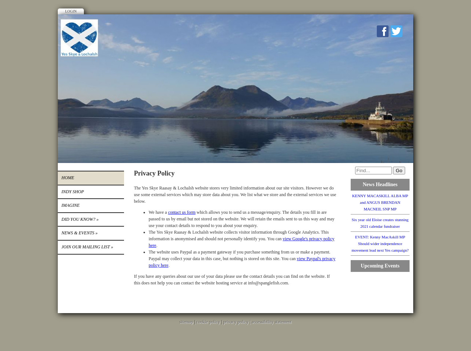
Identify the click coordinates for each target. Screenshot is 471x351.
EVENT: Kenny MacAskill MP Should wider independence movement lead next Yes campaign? (379, 243)
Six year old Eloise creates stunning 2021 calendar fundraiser (380, 222)
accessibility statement (271, 322)
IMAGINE (70, 205)
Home (67, 177)
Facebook (383, 31)
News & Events (79, 232)
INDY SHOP (72, 191)
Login (71, 11)
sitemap (186, 322)
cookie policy (208, 322)
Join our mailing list (87, 246)
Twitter (396, 31)
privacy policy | (237, 322)
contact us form (182, 212)
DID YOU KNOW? (80, 219)
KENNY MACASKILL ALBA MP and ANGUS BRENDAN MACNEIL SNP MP (380, 202)
